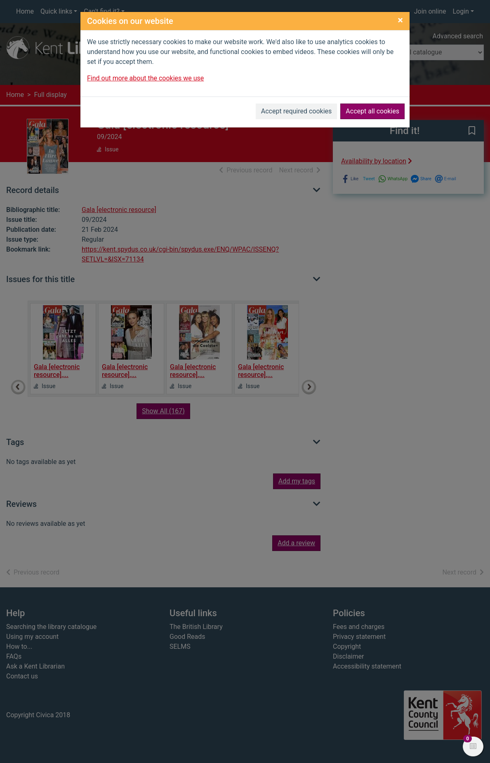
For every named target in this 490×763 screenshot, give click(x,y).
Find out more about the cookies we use (145, 78)
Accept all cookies (372, 111)
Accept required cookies (296, 111)
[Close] (400, 20)
